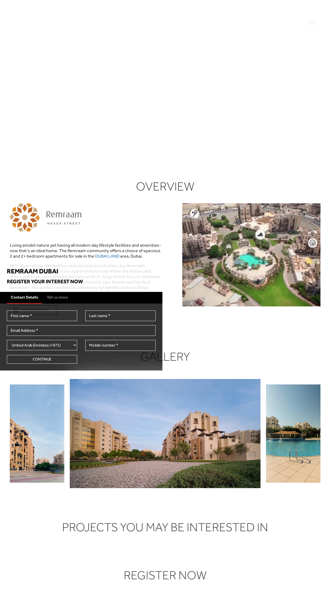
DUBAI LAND (107, 256)
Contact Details (24, 297)
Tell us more (57, 297)
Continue (42, 359)
